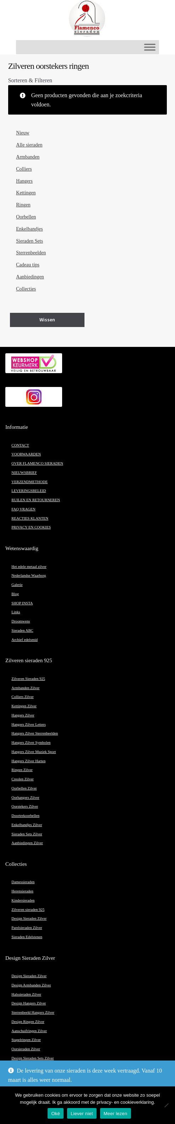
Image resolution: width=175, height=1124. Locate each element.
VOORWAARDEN (26, 454)
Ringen (23, 204)
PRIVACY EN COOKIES (31, 527)
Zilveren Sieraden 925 (28, 679)
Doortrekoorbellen (25, 816)
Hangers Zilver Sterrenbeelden (34, 733)
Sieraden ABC (22, 630)
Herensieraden (22, 891)
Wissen (47, 319)
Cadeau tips (27, 264)
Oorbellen (26, 217)
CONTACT (20, 445)
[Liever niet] (166, 1105)
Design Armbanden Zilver (31, 985)
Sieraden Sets (29, 241)
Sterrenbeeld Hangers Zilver (32, 1012)
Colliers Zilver (22, 697)
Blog (15, 594)
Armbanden (27, 157)
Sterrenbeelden (31, 252)
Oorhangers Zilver (25, 797)
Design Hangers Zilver (28, 1003)
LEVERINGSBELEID (28, 491)
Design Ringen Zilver (27, 1022)
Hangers (24, 181)
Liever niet (82, 1113)
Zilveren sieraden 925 (27, 910)
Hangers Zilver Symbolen (30, 742)
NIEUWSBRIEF (24, 473)
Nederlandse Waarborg (28, 575)
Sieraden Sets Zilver (26, 834)
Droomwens (20, 621)
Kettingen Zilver (24, 706)
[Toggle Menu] (149, 47)
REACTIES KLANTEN (29, 518)
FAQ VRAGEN (23, 509)
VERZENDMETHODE (29, 482)
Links (15, 612)
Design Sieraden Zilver (29, 918)
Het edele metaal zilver (29, 567)
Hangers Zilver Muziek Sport (33, 752)
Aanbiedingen (30, 276)
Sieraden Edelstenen (26, 937)
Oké (55, 1113)
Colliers (24, 169)
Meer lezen (115, 1113)
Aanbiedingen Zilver (27, 843)
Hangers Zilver (22, 715)
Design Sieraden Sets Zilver (32, 1058)
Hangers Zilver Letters (28, 724)
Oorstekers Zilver (24, 806)
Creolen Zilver (22, 779)
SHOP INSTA (22, 603)
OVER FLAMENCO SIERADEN (37, 463)
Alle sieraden (29, 145)
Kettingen (25, 192)
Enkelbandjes (29, 229)
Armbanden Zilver (25, 688)
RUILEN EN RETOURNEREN (35, 500)
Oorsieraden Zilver (25, 1049)
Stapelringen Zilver (26, 1040)
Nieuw (22, 132)
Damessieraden (22, 882)
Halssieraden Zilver (26, 994)
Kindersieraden (22, 900)
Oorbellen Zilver (24, 788)
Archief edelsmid (24, 640)
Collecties (26, 289)
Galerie (16, 585)
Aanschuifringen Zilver (29, 1031)
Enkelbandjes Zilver (26, 825)
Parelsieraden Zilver (26, 928)
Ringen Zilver (21, 770)
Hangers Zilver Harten (28, 761)
